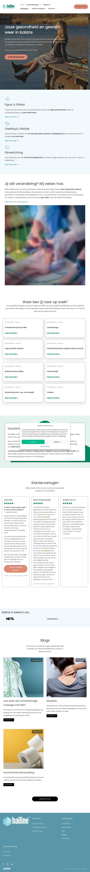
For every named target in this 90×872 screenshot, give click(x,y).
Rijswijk (64, 835)
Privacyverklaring (45, 446)
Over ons (52, 8)
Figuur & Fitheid (38, 823)
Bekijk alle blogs (45, 799)
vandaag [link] (44, 546)
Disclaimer (84, 869)
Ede (63, 831)
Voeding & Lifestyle (39, 827)
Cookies (66, 869)
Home (22, 5)
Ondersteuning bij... (33, 4)
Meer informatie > (11, 333)
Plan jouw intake (81, 7)
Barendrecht (66, 827)
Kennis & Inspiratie (39, 8)
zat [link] (36, 522)
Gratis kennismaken (16, 57)
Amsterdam (66, 823)
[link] (36, 522)
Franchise (6, 852)
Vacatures (7, 855)
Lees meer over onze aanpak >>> (17, 202)
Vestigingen (25, 8)
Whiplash (52, 700)
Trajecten (47, 4)
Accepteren (33, 442)
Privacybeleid (75, 869)
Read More (8, 720)
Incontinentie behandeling (18, 772)
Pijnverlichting (37, 831)
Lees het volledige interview (15, 568)
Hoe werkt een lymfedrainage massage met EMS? (20, 703)
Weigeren (57, 442)
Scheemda (66, 838)
